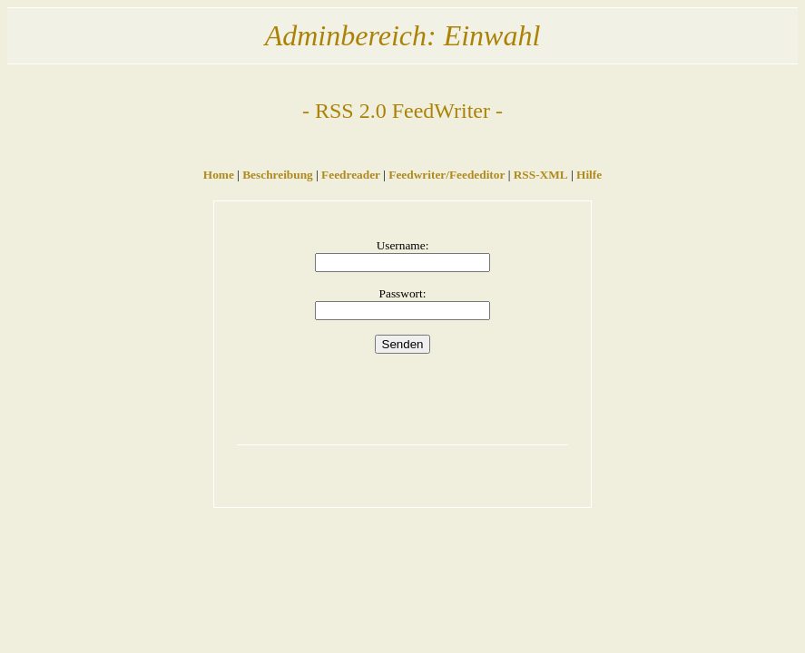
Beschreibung (277, 174)
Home (218, 174)
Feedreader (350, 174)
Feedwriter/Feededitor (446, 174)
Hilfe (589, 174)
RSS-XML (541, 174)
